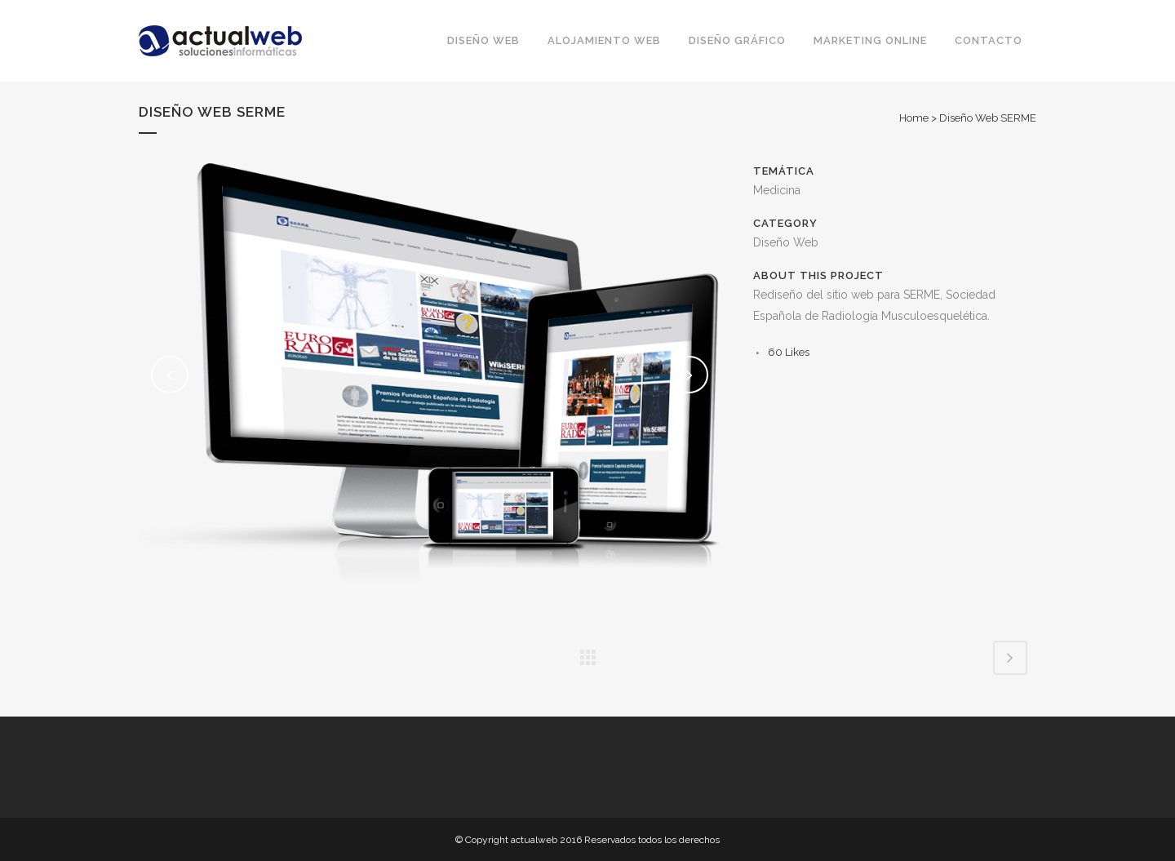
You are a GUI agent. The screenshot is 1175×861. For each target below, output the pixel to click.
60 (788, 352)
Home (914, 118)
